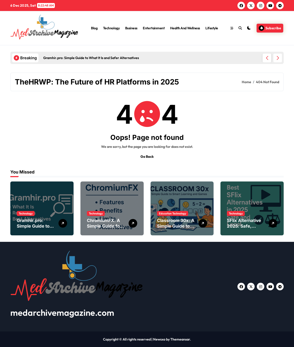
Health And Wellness (185, 28)
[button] (277, 58)
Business (131, 28)
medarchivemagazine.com (62, 312)
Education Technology (172, 213)
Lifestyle (211, 28)
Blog (94, 28)
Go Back (147, 156)
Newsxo (159, 339)
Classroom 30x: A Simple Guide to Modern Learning (175, 226)
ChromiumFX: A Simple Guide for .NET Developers (104, 226)
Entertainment (154, 28)
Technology (111, 28)
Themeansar (180, 339)
